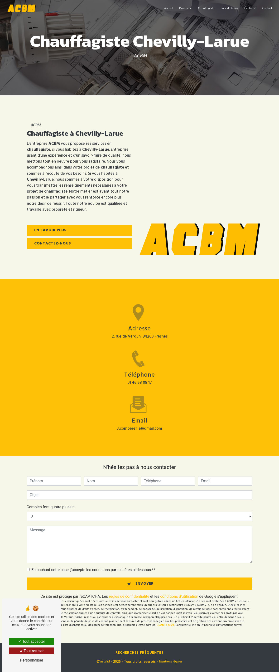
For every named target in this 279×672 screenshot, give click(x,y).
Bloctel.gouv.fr (165, 625)
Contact (267, 8)
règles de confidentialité (129, 596)
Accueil (168, 8)
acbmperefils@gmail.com (139, 424)
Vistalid (104, 661)
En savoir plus (50, 230)
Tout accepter (31, 641)
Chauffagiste (206, 8)
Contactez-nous (52, 243)
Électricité (250, 8)
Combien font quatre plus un (51, 507)
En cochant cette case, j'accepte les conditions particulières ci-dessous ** (93, 569)
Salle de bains (229, 8)
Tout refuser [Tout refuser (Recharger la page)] (31, 651)
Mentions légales (171, 661)
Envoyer (144, 584)
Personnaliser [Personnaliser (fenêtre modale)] (31, 660)
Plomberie (185, 8)
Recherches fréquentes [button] (139, 653)
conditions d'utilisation (179, 596)
